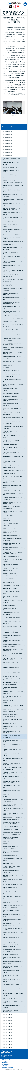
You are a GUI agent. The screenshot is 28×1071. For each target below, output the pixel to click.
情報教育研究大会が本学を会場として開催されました (12, 389)
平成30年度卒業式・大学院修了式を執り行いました (13, 190)
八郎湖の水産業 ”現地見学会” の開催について (13, 585)
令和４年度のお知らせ (7, 143)
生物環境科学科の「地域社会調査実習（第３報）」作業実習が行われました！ (12, 823)
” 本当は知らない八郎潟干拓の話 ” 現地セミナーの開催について (13, 560)
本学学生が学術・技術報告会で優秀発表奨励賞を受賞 (12, 213)
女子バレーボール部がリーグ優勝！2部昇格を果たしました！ (13, 325)
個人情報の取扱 (5, 1064)
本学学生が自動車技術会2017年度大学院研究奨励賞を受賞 (13, 994)
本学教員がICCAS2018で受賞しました (11, 528)
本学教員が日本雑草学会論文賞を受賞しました (12, 938)
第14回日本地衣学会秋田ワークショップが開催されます (13, 759)
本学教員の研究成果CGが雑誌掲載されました (13, 241)
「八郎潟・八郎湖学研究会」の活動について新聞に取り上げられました (12, 866)
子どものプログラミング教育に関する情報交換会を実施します (12, 1010)
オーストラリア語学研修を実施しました (11, 175)
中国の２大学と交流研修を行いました (11, 535)
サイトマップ (5, 1061)
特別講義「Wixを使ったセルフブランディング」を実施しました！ (12, 736)
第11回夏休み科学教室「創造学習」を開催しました (13, 719)
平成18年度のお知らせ (7, 1047)
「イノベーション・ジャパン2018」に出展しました (13, 654)
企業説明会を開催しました (9, 244)
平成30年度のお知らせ (7, 127)
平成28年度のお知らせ (7, 1017)
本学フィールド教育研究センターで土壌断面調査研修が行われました (12, 512)
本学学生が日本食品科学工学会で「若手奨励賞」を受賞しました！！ (12, 548)
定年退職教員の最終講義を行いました (11, 167)
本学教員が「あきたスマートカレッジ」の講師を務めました (12, 519)
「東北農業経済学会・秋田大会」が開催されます (12, 786)
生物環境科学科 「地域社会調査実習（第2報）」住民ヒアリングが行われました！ (12, 833)
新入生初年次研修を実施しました (10, 954)
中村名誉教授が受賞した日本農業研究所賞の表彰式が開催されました (12, 950)
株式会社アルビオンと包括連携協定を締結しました (12, 218)
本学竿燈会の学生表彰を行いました (11, 588)
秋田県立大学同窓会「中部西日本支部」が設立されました (12, 248)
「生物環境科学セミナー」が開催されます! (12, 829)
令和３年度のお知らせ (7, 146)
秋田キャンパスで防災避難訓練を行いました (12, 556)
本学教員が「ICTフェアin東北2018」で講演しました (13, 880)
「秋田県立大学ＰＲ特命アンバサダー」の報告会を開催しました (12, 498)
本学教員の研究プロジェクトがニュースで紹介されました (12, 195)
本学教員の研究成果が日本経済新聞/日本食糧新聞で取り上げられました (13, 710)
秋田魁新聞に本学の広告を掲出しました (12, 322)
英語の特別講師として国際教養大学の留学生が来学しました (12, 399)
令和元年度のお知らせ (7, 152)
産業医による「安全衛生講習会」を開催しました (12, 307)
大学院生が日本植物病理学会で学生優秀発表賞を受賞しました (12, 980)
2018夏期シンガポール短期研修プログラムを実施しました (13, 622)
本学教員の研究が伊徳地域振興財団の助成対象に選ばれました (12, 962)
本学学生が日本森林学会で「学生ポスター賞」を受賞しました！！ (13, 171)
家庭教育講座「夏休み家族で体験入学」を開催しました (12, 741)
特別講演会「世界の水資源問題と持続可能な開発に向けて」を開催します (12, 645)
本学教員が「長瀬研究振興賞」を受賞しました (12, 957)
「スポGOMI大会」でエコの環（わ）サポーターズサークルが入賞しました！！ (13, 706)
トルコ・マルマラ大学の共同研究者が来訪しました (12, 989)
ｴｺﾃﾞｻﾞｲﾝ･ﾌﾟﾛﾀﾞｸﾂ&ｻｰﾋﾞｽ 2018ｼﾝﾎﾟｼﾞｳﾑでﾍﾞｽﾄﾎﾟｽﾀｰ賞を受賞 (12, 339)
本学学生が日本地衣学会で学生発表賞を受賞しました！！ (12, 668)
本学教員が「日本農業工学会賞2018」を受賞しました (13, 933)
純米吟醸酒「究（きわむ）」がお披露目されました (13, 186)
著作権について (5, 1062)
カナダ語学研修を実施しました (10, 578)
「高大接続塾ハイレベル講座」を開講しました (12, 159)
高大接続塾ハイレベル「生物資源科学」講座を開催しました (12, 1001)
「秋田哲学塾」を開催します (9, 473)
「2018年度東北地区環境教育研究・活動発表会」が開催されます (13, 422)
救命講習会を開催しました (9, 605)
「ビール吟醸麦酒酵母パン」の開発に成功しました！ (13, 859)
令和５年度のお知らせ (7, 140)
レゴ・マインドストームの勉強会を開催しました (12, 380)
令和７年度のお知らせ (7, 134)
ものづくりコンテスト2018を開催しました (12, 234)
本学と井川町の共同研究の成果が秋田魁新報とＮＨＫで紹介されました (12, 945)
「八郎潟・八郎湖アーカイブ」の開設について (12, 892)
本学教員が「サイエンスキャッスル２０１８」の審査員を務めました (13, 371)
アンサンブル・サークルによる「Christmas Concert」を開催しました (12, 362)
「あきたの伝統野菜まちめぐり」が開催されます (12, 493)
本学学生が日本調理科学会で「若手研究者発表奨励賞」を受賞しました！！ (12, 503)
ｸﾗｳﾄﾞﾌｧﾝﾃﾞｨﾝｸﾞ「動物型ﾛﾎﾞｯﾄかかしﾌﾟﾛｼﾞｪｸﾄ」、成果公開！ (13, 985)
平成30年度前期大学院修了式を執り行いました (13, 596)
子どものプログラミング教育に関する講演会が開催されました (12, 697)
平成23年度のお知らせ (7, 1032)
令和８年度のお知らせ (7, 131)
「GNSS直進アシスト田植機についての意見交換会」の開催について (13, 768)
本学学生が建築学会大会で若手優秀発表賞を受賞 (12, 298)
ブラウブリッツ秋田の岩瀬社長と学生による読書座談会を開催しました (12, 466)
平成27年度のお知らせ (7, 1020)
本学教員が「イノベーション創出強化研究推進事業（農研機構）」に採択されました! (12, 818)
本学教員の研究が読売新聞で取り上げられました (12, 888)
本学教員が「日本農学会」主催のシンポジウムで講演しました (12, 531)
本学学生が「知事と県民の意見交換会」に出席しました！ (12, 791)
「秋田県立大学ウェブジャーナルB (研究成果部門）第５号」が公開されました (13, 553)
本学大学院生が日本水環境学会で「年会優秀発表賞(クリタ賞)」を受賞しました (12, 209)
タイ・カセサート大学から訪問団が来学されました (12, 409)
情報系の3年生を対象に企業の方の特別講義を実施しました (13, 384)
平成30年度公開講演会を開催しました (11, 516)
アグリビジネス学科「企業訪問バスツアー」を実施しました (12, 627)
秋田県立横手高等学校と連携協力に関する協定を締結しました (12, 640)
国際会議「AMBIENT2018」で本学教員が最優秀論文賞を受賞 (13, 348)
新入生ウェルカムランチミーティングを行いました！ (12, 727)
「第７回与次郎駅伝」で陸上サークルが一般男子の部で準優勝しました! (12, 804)
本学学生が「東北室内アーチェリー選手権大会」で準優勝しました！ (12, 366)
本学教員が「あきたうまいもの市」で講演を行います (12, 795)
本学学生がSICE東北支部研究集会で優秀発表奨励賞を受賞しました (12, 763)
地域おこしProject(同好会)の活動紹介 (11, 942)
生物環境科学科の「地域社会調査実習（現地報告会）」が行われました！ (12, 782)
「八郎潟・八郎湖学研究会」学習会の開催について (12, 618)
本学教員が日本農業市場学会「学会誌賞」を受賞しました (12, 731)
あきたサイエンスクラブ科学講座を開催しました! (12, 745)
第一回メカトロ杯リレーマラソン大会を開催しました (12, 448)
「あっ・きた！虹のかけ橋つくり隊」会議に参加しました (12, 453)
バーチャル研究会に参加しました (10, 222)
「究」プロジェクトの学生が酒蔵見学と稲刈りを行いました (12, 524)
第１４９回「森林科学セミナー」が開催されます (12, 266)
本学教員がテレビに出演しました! (10, 723)
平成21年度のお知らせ (7, 1038)
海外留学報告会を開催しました (10, 396)
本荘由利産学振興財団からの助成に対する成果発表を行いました (12, 163)
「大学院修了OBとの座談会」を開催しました (13, 470)
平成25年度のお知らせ (7, 1026)
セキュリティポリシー (6, 1065)
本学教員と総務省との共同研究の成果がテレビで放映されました (12, 871)
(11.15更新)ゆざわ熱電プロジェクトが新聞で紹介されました (12, 462)
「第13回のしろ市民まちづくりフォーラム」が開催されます (13, 261)
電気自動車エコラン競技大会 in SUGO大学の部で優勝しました (12, 701)
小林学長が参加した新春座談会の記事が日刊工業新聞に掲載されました (12, 302)
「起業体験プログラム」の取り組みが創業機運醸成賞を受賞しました (12, 413)
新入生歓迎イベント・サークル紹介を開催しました (12, 976)
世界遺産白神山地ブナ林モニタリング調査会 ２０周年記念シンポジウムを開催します (12, 631)
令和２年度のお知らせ (7, 149)
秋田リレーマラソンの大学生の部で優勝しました (12, 897)
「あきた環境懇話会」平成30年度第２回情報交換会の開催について (13, 427)
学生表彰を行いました (8, 863)
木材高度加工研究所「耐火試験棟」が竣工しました (12, 915)
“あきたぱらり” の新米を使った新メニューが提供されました (13, 481)
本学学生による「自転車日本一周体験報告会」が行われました (13, 357)
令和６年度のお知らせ (7, 137)
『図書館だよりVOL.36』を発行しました (12, 316)
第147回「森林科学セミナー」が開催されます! (12, 477)
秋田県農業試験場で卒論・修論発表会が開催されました (12, 237)
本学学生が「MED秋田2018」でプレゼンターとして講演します (13, 543)
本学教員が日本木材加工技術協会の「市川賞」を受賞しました (13, 901)
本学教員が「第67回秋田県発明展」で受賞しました (13, 486)
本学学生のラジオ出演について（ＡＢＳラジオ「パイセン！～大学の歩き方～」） (12, 574)
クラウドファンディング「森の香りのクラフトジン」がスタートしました (12, 330)
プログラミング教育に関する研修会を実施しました (12, 592)
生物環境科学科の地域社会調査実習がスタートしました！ (12, 851)
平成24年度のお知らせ (7, 1029)
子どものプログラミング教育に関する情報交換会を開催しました (12, 966)
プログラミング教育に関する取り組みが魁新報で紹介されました (12, 929)
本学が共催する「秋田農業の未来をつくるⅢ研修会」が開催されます (12, 312)
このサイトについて (6, 1059)
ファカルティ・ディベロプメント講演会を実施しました (12, 601)
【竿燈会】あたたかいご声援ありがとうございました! (12, 754)
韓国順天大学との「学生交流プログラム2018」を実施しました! (13, 813)
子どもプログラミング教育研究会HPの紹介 (12, 884)
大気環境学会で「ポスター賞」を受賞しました (12, 609)
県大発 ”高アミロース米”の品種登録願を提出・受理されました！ (12, 569)
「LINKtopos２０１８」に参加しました (11, 490)
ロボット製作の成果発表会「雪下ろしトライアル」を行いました (12, 275)
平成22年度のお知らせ (7, 1035)
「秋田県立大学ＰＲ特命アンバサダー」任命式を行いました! (12, 772)
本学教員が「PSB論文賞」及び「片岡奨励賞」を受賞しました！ (13, 353)
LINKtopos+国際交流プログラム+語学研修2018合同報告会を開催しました (12, 343)
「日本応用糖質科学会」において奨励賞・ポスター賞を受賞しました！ (12, 613)
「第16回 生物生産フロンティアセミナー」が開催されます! (13, 809)
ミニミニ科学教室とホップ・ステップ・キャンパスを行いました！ (12, 284)
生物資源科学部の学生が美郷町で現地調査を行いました (12, 636)
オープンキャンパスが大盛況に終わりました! (13, 826)
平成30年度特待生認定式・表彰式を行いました (13, 910)
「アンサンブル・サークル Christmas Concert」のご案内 (11, 440)
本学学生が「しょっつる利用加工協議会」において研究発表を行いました (12, 507)
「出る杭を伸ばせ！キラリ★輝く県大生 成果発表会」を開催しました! (13, 800)
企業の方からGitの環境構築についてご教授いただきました (13, 289)
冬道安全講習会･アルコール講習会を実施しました (13, 457)
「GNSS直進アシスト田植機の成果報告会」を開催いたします (13, 271)
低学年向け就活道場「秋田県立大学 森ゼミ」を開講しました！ (13, 539)
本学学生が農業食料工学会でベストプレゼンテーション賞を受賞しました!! (12, 683)
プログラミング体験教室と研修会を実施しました (12, 334)
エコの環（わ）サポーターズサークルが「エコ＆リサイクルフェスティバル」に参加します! (12, 678)
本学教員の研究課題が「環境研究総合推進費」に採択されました (13, 225)
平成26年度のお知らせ (7, 1023)
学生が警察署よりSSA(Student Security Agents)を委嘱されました (11, 924)
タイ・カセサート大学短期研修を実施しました (12, 672)
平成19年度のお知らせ (7, 1044)
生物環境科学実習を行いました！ (10, 855)
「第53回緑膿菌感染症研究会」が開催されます (13, 257)
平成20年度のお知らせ (7, 1041)
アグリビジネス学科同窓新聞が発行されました (12, 252)
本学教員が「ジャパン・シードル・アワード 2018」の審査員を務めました (12, 715)
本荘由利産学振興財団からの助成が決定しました (12, 777)
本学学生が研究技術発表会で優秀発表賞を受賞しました (12, 1006)
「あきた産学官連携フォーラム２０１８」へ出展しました (12, 431)
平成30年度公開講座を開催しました (11, 393)
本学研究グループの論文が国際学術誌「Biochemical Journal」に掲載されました (12, 181)
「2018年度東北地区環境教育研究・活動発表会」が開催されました (13, 375)
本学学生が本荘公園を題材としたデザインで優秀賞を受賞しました (12, 293)
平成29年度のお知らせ (7, 1014)
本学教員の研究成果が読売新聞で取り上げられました (12, 971)
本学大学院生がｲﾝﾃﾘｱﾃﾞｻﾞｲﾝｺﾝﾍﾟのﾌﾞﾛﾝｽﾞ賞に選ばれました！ (13, 692)
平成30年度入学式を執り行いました (11, 998)
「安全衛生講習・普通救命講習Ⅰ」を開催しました (12, 687)
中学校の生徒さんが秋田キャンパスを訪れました (12, 663)
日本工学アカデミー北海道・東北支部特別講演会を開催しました (12, 750)
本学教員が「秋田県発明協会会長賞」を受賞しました (12, 565)
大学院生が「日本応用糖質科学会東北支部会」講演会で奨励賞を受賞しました (13, 838)
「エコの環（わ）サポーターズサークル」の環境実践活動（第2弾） (12, 659)
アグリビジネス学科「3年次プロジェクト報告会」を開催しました (13, 280)
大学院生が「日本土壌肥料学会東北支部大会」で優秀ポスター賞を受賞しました (13, 847)
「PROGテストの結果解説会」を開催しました (13, 319)
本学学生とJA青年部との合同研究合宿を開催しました (13, 199)
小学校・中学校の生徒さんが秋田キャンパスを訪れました (12, 404)
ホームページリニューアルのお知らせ (11, 178)
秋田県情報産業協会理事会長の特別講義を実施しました (12, 919)
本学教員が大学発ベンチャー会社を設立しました (12, 204)
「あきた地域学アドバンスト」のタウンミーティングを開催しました (13, 581)
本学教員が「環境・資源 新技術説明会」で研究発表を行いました (13, 418)
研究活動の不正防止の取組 (7, 1067)
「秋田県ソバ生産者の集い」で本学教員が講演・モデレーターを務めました (12, 906)
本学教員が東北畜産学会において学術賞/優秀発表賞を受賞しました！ (13, 649)
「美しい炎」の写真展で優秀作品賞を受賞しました (12, 436)
